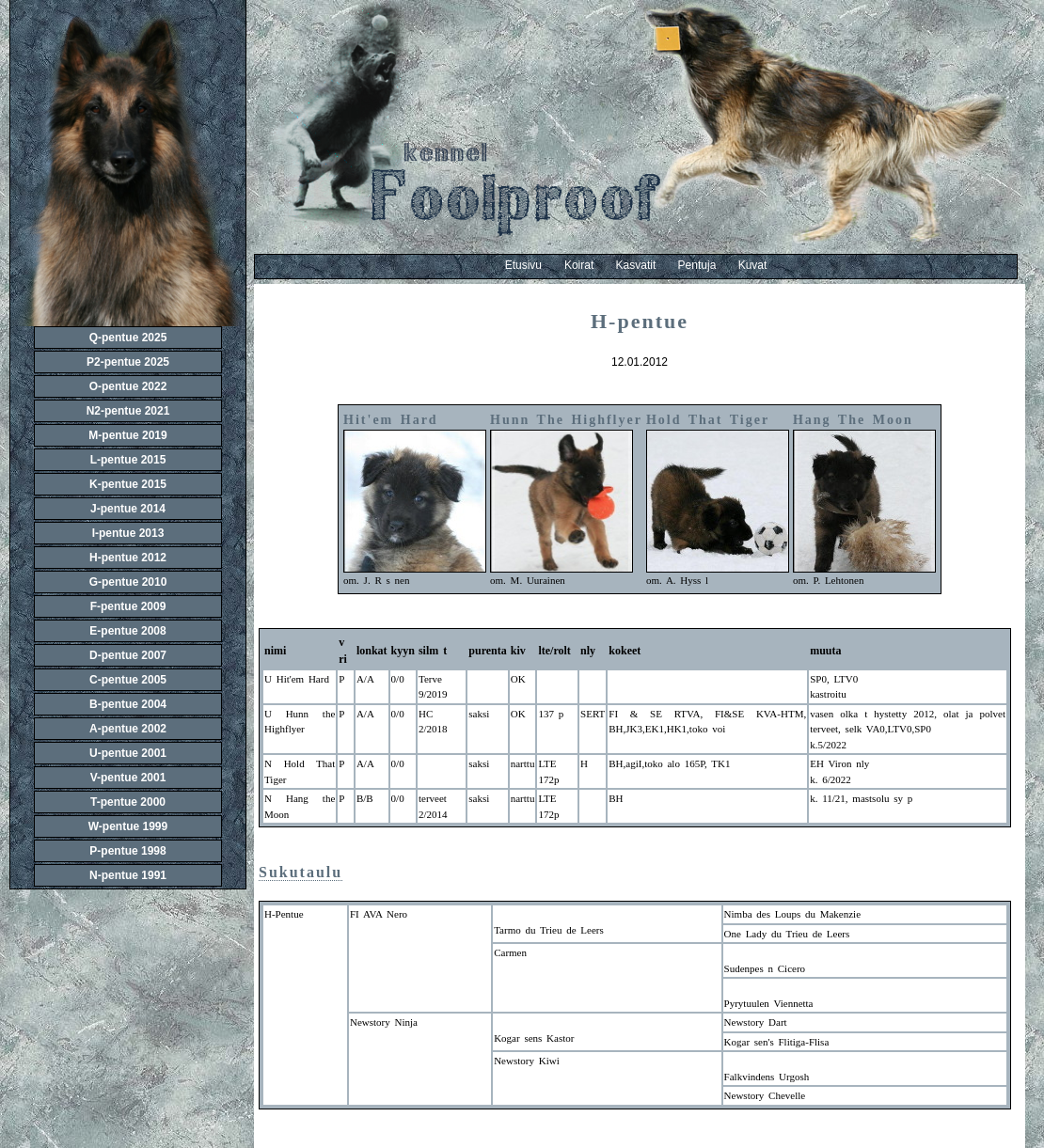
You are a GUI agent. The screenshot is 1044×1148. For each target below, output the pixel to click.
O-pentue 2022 (128, 386)
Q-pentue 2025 (128, 337)
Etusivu (523, 265)
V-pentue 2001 (128, 777)
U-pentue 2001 (127, 753)
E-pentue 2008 (127, 630)
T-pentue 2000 (128, 802)
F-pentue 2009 (128, 606)
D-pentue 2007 (127, 655)
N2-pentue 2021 (128, 410)
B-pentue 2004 (127, 704)
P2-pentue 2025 (128, 362)
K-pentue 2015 (127, 484)
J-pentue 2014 (128, 508)
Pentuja (708, 265)
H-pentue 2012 (127, 557)
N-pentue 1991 (127, 875)
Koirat (590, 265)
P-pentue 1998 (127, 850)
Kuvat (752, 265)
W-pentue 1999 (127, 826)
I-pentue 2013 (128, 533)
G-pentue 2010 (128, 582)
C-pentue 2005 (127, 679)
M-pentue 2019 (127, 435)
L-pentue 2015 (128, 459)
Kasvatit (647, 265)
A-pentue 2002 (127, 728)
